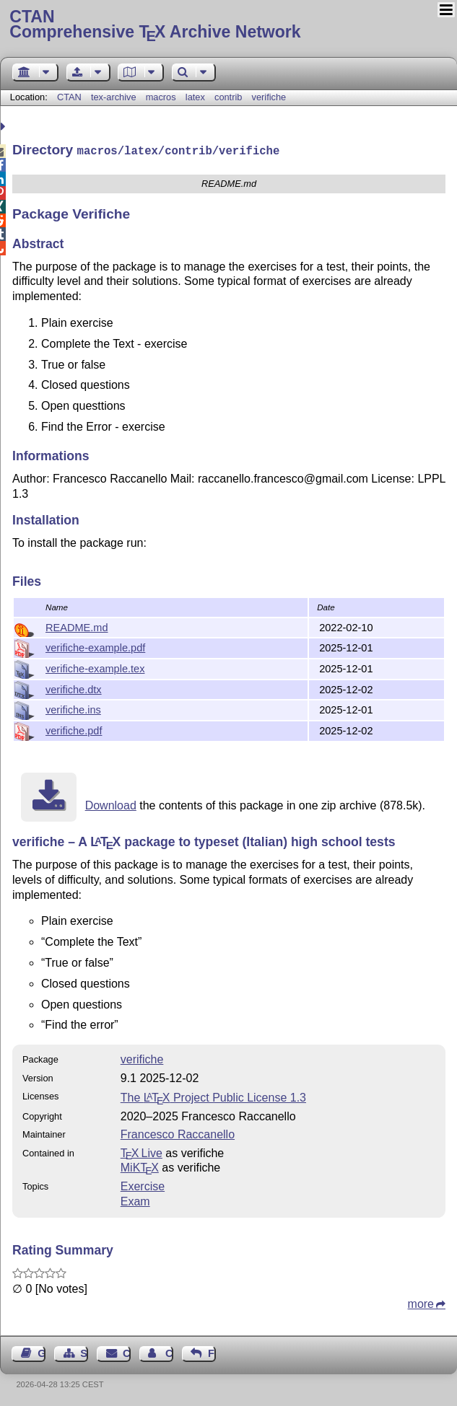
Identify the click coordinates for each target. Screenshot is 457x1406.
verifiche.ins (73, 708)
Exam (135, 1200)
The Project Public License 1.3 (213, 1096)
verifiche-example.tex (94, 667)
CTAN (69, 97)
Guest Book (41, 1352)
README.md (76, 626)
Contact (127, 1352)
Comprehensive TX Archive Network (228, 25)
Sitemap (84, 1352)
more (421, 1302)
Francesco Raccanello (178, 1133)
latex (195, 97)
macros (161, 97)
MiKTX (140, 1166)
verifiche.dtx (73, 688)
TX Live (141, 1152)
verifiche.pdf (73, 729)
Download (110, 804)
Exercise (143, 1185)
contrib (228, 97)
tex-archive (113, 97)
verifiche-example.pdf (95, 646)
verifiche (269, 97)
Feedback (212, 1352)
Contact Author (169, 1352)
